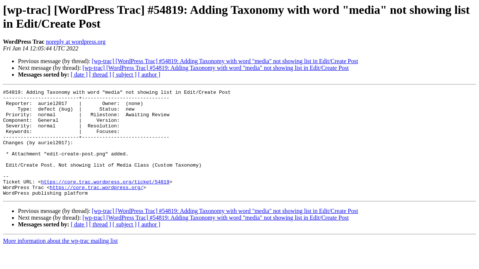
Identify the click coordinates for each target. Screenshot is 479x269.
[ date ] (79, 74)
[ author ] (149, 74)
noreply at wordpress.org (76, 41)
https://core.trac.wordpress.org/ (96, 207)
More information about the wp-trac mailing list (60, 262)
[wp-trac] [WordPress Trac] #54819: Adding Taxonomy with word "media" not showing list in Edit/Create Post (225, 61)
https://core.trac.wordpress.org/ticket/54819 (105, 200)
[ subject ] (125, 74)
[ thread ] (100, 74)
